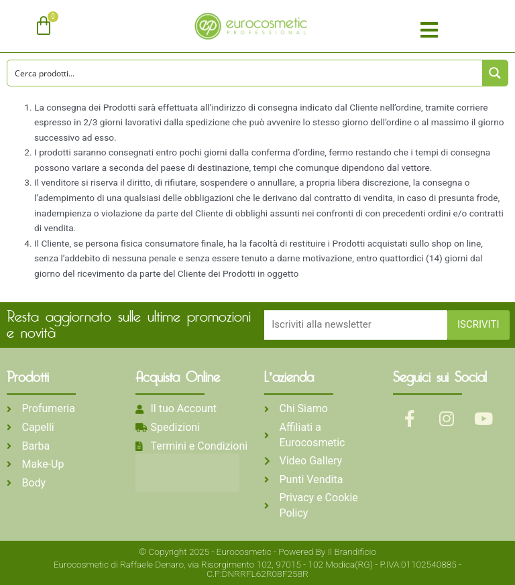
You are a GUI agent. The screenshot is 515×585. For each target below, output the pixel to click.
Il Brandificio (352, 551)
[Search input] (245, 73)
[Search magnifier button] (495, 73)
